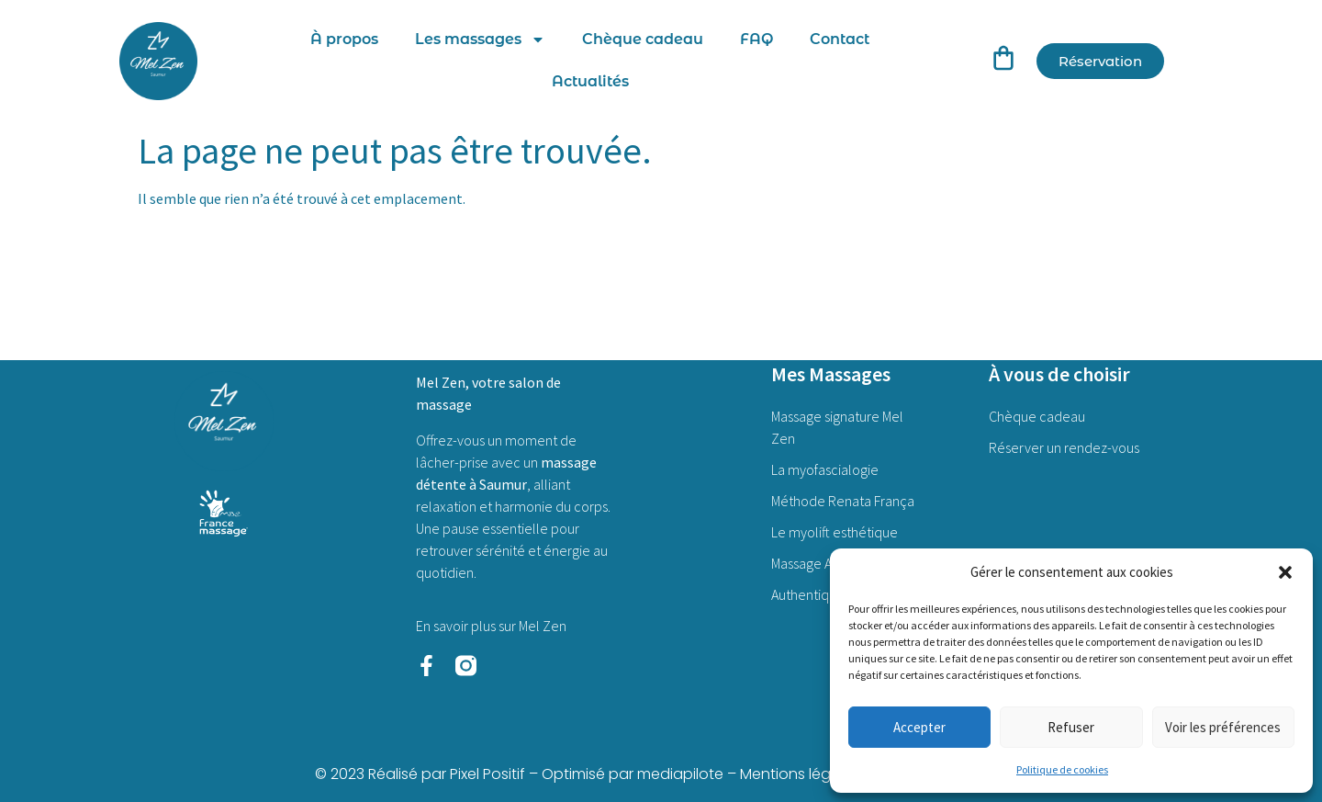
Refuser (1071, 727)
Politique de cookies (1062, 769)
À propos (344, 39)
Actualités (590, 81)
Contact (839, 39)
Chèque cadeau (642, 39)
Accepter (919, 727)
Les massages (480, 39)
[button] (1285, 572)
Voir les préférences (1223, 727)
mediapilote (680, 774)
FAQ (756, 39)
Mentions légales (800, 774)
